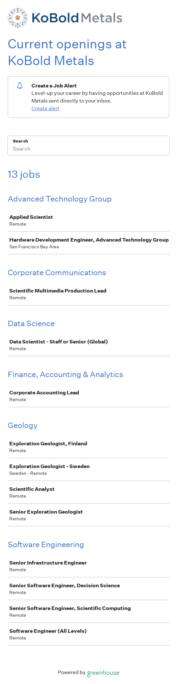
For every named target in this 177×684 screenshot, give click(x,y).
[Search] (88, 149)
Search (20, 141)
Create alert (45, 108)
